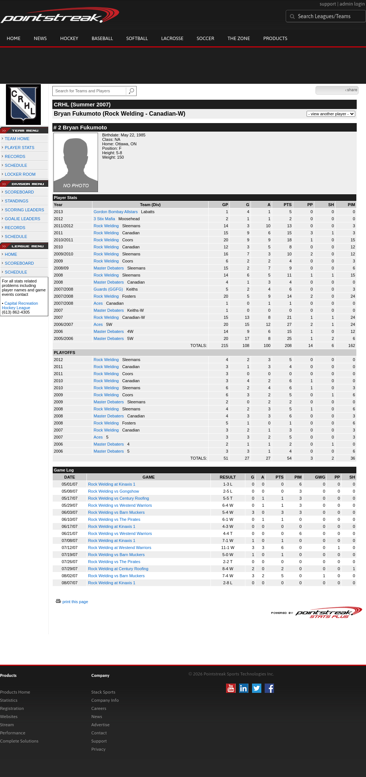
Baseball (102, 38)
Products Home (15, 692)
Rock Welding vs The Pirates (114, 519)
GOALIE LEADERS (22, 218)
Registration (12, 708)
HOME (11, 254)
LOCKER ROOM (20, 174)
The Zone (239, 38)
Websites (8, 716)
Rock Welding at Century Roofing (118, 568)
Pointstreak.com (60, 15)
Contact (99, 732)
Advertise (100, 724)
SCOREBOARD (19, 192)
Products (275, 38)
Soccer (205, 38)
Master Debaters (109, 268)
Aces (99, 303)
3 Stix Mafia (105, 218)
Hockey (69, 38)
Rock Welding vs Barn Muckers (116, 512)
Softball (137, 38)
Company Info (105, 700)
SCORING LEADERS (24, 210)
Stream (7, 724)
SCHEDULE (16, 165)
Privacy (98, 749)
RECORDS (15, 156)
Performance (12, 732)
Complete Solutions (19, 741)
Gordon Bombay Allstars (116, 211)
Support (99, 741)
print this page (75, 601)
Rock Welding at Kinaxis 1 (111, 484)
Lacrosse (172, 38)
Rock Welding (107, 226)
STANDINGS (16, 201)
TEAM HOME (17, 138)
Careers (98, 708)
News (40, 38)
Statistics (8, 700)
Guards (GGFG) (109, 289)
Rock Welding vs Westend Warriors (120, 505)
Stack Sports (103, 692)
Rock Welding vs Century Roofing (118, 498)
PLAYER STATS (19, 147)
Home (13, 38)
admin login (352, 4)
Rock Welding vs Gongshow (113, 491)
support (328, 4)
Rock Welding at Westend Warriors (119, 547)
